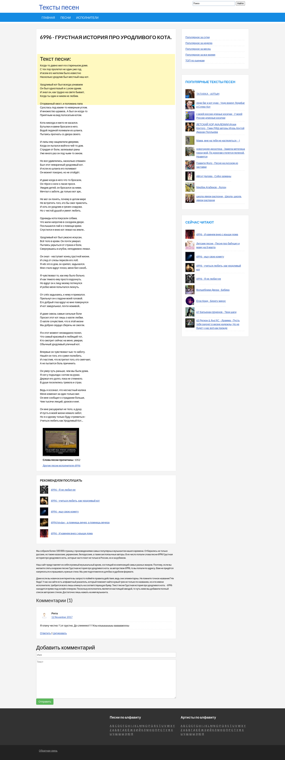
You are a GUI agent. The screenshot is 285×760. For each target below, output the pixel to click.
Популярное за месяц (198, 48)
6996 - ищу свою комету (65, 511)
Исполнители (87, 17)
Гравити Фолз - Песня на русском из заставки (217, 164)
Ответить (45, 633)
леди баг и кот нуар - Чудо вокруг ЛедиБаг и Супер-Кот (220, 104)
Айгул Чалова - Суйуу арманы (213, 176)
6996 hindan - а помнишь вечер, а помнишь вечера (80, 522)
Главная (48, 17)
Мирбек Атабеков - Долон (211, 187)
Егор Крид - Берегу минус (211, 300)
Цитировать (60, 633)
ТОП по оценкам (194, 60)
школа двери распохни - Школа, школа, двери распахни (219, 198)
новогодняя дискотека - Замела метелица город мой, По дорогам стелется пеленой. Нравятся (220, 152)
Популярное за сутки (197, 37)
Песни (65, 17)
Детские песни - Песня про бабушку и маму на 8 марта (218, 245)
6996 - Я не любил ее (63, 489)
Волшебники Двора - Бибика (213, 289)
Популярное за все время (200, 54)
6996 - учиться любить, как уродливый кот (75, 500)
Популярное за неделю (198, 43)
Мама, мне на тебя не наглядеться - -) (218, 140)
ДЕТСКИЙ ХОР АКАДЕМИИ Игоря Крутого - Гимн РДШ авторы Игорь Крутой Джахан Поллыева (220, 128)
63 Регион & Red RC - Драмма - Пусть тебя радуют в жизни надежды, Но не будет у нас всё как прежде (218, 324)
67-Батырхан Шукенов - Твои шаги (216, 312)
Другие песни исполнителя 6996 (61, 465)
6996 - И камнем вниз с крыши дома (72, 533)
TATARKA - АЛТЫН (207, 93)
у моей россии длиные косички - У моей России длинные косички (219, 115)
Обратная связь (48, 750)
